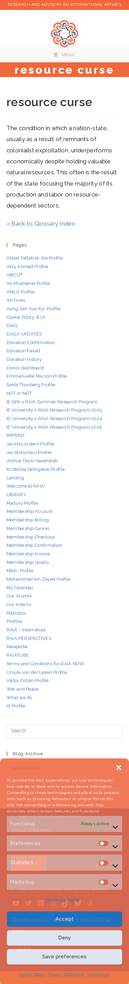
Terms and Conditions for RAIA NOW (46, 663)
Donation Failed (23, 350)
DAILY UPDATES (24, 334)
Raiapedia (17, 646)
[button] (118, 767)
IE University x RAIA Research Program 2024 (55, 418)
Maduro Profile (22, 503)
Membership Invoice (28, 553)
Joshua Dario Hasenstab (32, 460)
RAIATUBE (18, 655)
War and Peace (23, 689)
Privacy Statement (66, 974)
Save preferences (64, 957)
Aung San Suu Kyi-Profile (34, 308)
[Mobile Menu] (64, 54)
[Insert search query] (65, 731)
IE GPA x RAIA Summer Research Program (52, 401)
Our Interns (19, 604)
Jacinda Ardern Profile (30, 443)
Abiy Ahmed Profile (27, 266)
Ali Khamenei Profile (28, 283)
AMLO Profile (21, 291)
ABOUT (15, 274)
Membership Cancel (28, 528)
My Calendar (20, 587)
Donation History (24, 359)
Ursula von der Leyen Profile (37, 672)
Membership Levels (28, 562)
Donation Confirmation (31, 342)
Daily (12, 325)
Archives (16, 300)
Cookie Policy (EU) (26, 317)
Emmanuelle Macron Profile (37, 376)
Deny (64, 938)
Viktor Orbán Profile (28, 680)
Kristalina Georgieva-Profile (36, 469)
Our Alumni (19, 595)
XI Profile (16, 705)
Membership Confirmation (35, 545)
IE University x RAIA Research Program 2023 (54, 410)
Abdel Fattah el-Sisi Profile (35, 258)
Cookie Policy (32, 974)
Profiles (14, 621)
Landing (15, 477)
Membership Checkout (31, 537)
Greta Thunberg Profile (31, 384)
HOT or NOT (19, 393)
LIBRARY (16, 494)
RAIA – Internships (26, 629)
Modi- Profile (20, 570)
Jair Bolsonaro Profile (29, 452)
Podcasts (16, 613)
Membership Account (30, 511)
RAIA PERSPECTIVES (29, 638)
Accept (64, 919)
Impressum (99, 974)
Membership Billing (28, 519)
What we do (19, 697)
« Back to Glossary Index (41, 223)
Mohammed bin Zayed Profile (39, 579)
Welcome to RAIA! (26, 486)
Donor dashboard (25, 367)
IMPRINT (16, 435)
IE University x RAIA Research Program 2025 (54, 427)
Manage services (62, 899)
